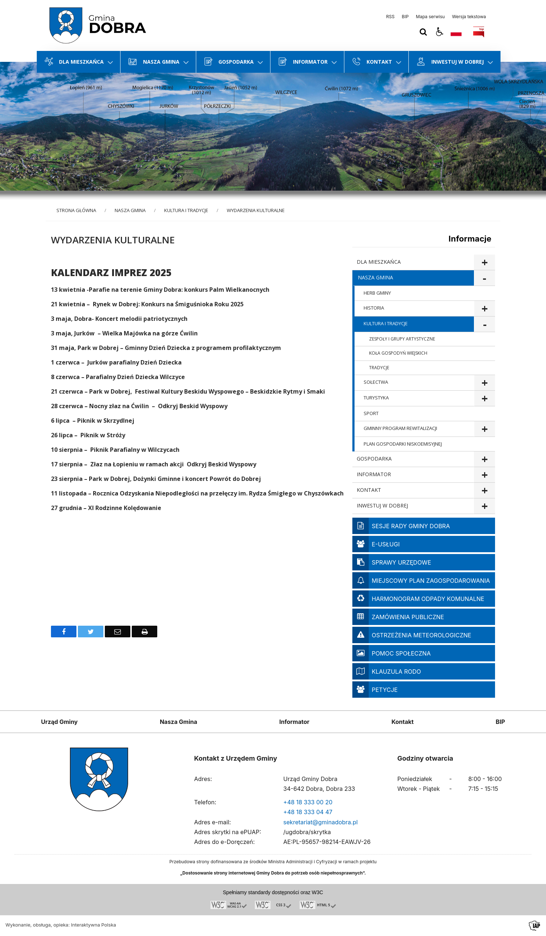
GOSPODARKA (374, 458)
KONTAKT (369, 489)
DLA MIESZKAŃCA (379, 261)
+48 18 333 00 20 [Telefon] (307, 802)
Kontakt (402, 721)
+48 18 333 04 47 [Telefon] (307, 812)
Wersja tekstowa (469, 17)
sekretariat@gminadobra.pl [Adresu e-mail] (320, 822)
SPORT (371, 413)
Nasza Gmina (178, 721)
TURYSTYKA (376, 397)
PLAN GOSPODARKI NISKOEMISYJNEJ (403, 444)
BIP (405, 17)
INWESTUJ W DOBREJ (382, 505)
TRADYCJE (379, 368)
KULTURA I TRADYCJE (386, 323)
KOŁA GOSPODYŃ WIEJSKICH (398, 353)
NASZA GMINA (375, 277)
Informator (294, 721)
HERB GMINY (377, 293)
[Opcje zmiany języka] (456, 32)
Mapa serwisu (430, 17)
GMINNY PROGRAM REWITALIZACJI (400, 428)
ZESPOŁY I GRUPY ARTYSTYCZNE (402, 339)
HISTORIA (374, 307)
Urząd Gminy (59, 721)
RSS (390, 17)
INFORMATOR (374, 474)
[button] (440, 32)
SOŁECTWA (376, 382)
